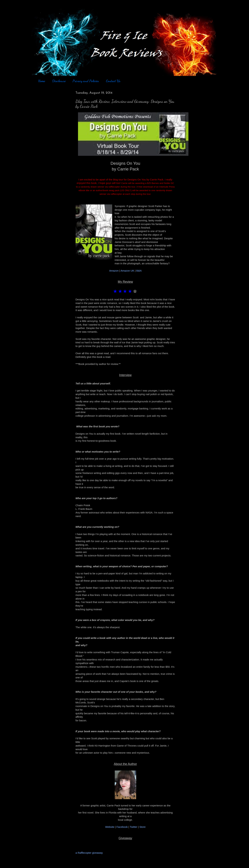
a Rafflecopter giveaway (89, 852)
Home (41, 81)
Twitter (133, 827)
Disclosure (59, 81)
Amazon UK (127, 270)
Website (109, 827)
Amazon (114, 270)
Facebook (122, 827)
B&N (139, 270)
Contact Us (113, 81)
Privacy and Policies (85, 81)
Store (142, 827)
